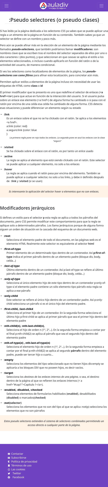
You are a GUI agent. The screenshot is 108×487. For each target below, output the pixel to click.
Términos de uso (20, 465)
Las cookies (16, 469)
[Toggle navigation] (6, 5)
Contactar (15, 453)
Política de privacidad (22, 461)
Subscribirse (17, 457)
